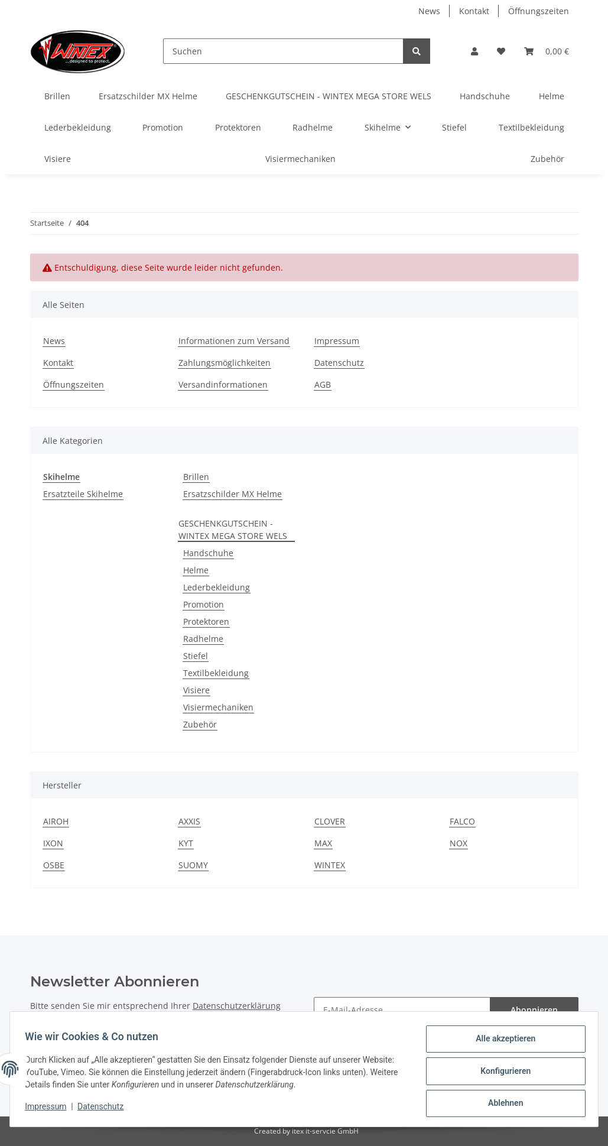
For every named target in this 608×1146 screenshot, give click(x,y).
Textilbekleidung (216, 672)
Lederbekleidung (216, 587)
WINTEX (329, 865)
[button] (474, 51)
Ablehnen (501, 1104)
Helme (196, 570)
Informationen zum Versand (234, 340)
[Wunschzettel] (501, 51)
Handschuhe (208, 553)
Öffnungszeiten (538, 11)
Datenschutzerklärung (237, 1005)
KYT (185, 843)
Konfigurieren (501, 1073)
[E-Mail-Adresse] (402, 1009)
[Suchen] (283, 51)
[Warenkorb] (546, 51)
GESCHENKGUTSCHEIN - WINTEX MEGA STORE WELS (232, 529)
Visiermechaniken (218, 707)
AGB (322, 384)
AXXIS (189, 821)
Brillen (196, 476)
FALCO (462, 821)
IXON (53, 843)
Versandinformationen (223, 384)
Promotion (203, 604)
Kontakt (474, 11)
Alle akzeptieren (501, 1042)
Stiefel (195, 655)
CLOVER (329, 821)
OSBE (53, 865)
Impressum (336, 340)
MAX (323, 843)
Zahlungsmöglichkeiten (224, 362)
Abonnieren (534, 1009)
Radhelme (203, 638)
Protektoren (206, 621)
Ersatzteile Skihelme (83, 493)
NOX (458, 843)
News (429, 11)
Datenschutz (339, 362)
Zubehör (200, 724)
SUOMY (193, 865)
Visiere (196, 690)
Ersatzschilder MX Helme (232, 493)
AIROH (56, 821)
